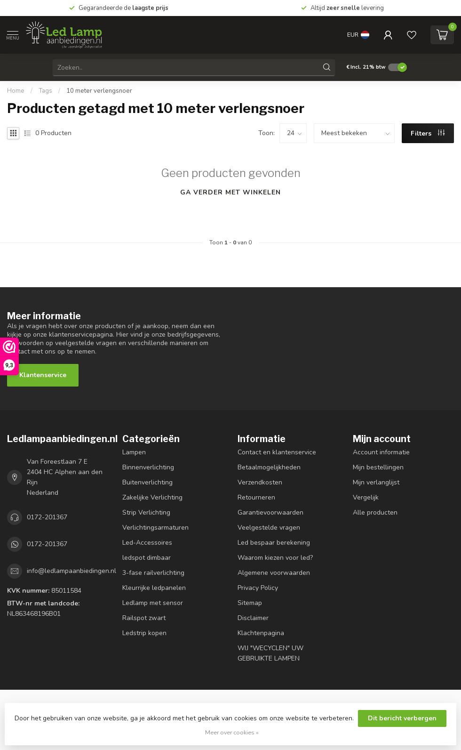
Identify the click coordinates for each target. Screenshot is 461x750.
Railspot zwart (144, 617)
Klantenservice (42, 375)
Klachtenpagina (261, 633)
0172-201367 (47, 517)
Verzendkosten (260, 482)
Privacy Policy (258, 587)
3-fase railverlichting (153, 572)
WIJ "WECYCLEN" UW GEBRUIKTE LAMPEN (270, 653)
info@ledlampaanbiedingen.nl (71, 570)
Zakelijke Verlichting (152, 497)
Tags (45, 91)
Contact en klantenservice (277, 452)
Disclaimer (253, 617)
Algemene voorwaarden (274, 572)
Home (15, 91)
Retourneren (256, 497)
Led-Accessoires (147, 542)
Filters (428, 133)
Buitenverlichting (147, 482)
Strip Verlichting (146, 512)
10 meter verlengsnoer (99, 91)
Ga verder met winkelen (230, 192)
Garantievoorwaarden (270, 512)
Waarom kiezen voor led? (275, 557)
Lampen (134, 452)
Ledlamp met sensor (152, 602)
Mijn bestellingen (378, 467)
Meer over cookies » (232, 732)
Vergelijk (366, 497)
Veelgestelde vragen (269, 527)
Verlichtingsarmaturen (155, 527)
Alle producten (375, 512)
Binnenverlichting (148, 467)
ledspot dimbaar (146, 557)
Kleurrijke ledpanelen (154, 587)
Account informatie (381, 452)
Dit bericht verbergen (402, 718)
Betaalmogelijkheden (269, 467)
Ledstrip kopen (144, 633)
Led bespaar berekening (274, 542)
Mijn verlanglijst (376, 482)
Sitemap (250, 602)
